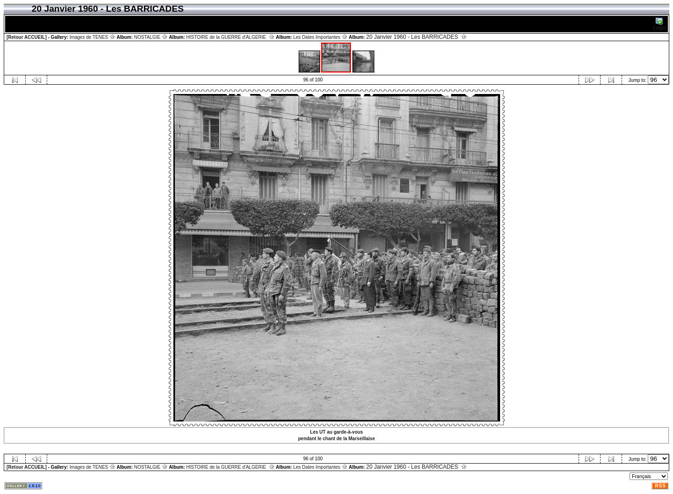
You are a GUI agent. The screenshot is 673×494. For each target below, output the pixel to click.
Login (659, 24)
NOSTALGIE (151, 37)
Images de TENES (92, 37)
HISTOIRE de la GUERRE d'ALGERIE (230, 37)
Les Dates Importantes (320, 37)
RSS (660, 485)
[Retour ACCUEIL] (27, 37)
